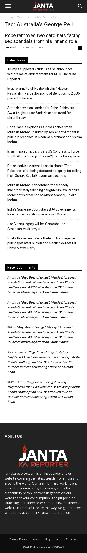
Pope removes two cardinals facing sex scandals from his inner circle (43, 38)
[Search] (80, 6)
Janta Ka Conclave (66, 539)
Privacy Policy (18, 539)
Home (9, 17)
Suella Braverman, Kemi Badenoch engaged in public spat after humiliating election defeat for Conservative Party (41, 243)
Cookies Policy (40, 539)
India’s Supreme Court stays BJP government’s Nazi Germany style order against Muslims (41, 212)
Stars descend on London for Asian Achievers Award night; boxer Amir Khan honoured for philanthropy (40, 112)
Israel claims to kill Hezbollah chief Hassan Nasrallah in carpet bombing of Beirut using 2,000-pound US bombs (43, 93)
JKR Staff (10, 47)
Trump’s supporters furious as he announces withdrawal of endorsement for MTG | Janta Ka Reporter (41, 74)
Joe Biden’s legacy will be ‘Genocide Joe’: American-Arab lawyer (36, 226)
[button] (7, 6)
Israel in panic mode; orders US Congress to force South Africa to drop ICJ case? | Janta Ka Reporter (44, 154)
